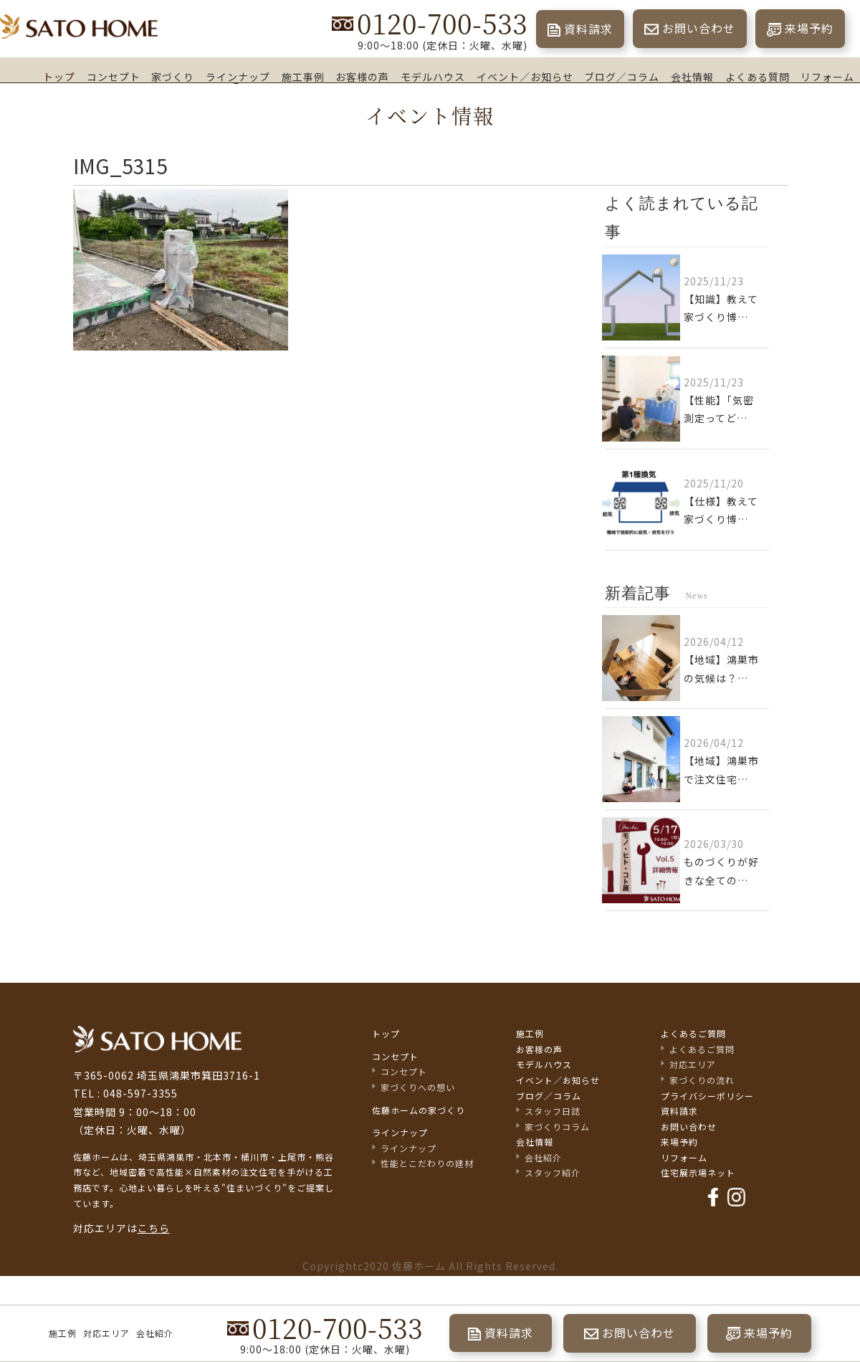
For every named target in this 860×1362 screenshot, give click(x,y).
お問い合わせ (698, 28)
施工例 (63, 1333)
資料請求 (588, 28)
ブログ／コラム (621, 77)
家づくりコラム (557, 1126)
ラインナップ (238, 77)
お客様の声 (362, 76)
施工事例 (303, 76)
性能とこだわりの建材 (427, 1163)
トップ (59, 76)
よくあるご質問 (693, 1033)
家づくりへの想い (418, 1087)
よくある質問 (757, 77)
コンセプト (113, 77)
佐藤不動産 (157, 1039)
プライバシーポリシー (707, 1096)
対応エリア (106, 1333)
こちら (154, 1228)
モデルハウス (433, 76)
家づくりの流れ (702, 1080)
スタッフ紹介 (552, 1172)
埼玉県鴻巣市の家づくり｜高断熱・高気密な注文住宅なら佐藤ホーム (79, 27)
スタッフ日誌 (552, 1111)
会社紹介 (154, 1333)
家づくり (172, 76)
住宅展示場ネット (698, 1172)
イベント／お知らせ (525, 76)
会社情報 (692, 77)
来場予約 (809, 28)
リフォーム (827, 76)
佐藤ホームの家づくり (418, 1110)
